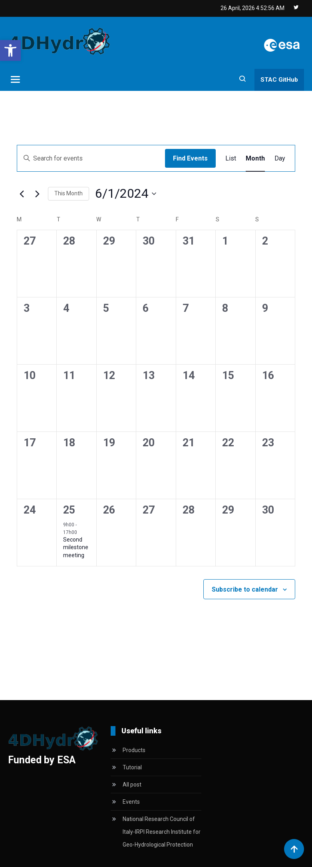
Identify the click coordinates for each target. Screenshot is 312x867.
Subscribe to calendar (245, 589)
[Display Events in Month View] (255, 158)
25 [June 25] (69, 510)
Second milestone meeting (75, 547)
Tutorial (132, 767)
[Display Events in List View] (230, 158)
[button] (10, 50)
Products (134, 750)
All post (132, 784)
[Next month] (37, 194)
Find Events (190, 158)
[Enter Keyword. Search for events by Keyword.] (91, 158)
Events (131, 802)
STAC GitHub (279, 79)
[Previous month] (21, 194)
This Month (68, 193)
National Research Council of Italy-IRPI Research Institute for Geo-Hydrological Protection (162, 832)
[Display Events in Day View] (279, 158)
